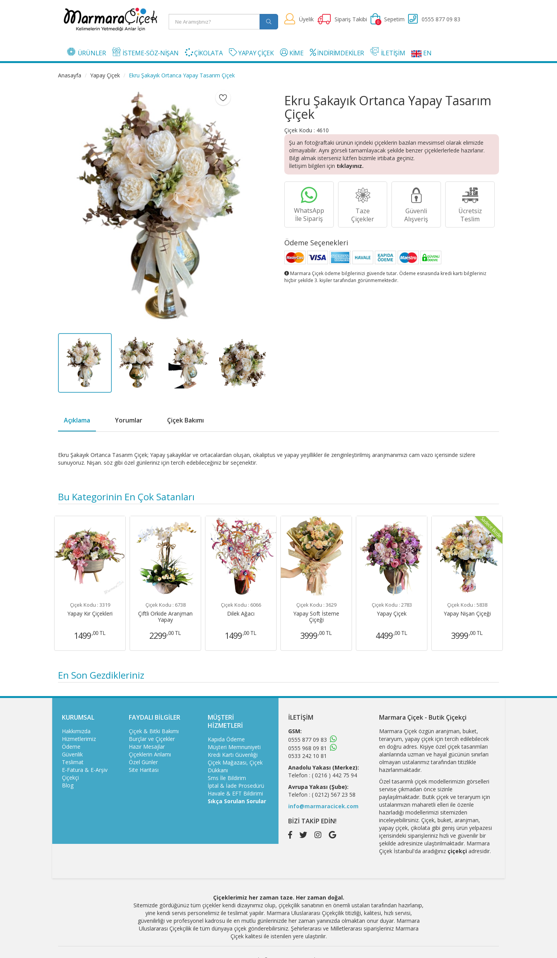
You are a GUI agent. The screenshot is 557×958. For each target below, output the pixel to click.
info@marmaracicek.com (323, 806)
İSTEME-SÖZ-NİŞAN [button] (145, 52)
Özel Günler (143, 762)
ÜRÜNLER (86, 52)
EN (421, 53)
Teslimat (73, 762)
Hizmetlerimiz (79, 738)
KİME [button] (292, 52)
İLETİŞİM (387, 52)
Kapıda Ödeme (226, 739)
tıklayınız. (350, 165)
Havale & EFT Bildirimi (235, 793)
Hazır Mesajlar (147, 746)
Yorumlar (128, 420)
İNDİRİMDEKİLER (337, 52)
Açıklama (77, 420)
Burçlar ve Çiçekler (152, 738)
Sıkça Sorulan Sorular (237, 801)
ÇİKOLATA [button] (204, 52)
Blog (67, 785)
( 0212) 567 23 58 (333, 794)
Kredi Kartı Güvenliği (233, 754)
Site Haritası (144, 769)
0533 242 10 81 (307, 756)
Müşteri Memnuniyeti (234, 747)
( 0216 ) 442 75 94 (334, 775)
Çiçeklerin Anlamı (150, 754)
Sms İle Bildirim (227, 778)
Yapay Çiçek (105, 75)
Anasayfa (69, 75)
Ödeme (71, 746)
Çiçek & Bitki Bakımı (154, 731)
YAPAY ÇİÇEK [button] (251, 52)
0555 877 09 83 (307, 739)
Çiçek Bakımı (185, 420)
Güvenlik (72, 754)
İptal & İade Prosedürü (236, 785)
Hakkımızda (76, 731)
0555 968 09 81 (307, 748)
